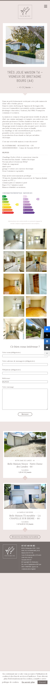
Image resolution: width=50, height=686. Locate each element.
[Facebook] (47, 329)
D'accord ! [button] (42, 682)
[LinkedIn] (47, 341)
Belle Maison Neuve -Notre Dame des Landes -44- (25, 465)
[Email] (47, 347)
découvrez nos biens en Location (25, 537)
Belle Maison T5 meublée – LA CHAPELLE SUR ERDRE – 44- (25, 517)
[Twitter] (47, 335)
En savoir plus (28, 682)
